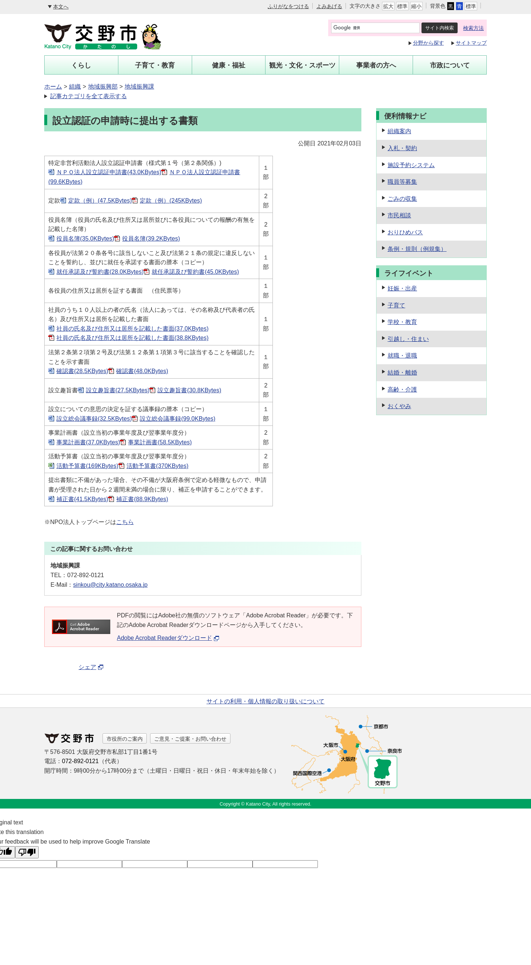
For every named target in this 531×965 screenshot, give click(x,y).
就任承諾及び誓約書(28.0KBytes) (99, 272)
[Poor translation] (27, 852)
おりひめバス (405, 232)
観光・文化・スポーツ (302, 65)
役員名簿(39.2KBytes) (151, 238)
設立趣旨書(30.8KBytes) (189, 390)
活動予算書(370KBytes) (157, 466)
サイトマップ (471, 43)
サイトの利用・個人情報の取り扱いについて (265, 701)
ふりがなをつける (288, 6)
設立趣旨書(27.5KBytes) (117, 390)
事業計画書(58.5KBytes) (159, 442)
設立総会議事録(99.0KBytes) (177, 419)
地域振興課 (139, 86)
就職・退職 (402, 355)
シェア (91, 667)
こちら (125, 522)
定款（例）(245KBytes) (171, 200)
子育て (396, 305)
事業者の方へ (376, 65)
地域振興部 (103, 86)
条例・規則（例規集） (417, 249)
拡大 (388, 6)
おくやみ (399, 406)
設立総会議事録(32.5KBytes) (94, 419)
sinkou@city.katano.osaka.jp (110, 585)
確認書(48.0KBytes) (142, 371)
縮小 (416, 6)
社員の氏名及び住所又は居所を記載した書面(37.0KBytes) (132, 328)
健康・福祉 (228, 65)
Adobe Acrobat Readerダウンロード (168, 638)
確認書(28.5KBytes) (82, 371)
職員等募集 (402, 182)
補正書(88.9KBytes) (142, 499)
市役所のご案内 (125, 739)
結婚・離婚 (402, 372)
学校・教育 (402, 322)
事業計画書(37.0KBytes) (88, 442)
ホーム (53, 86)
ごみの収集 (402, 199)
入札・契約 (402, 148)
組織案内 (399, 131)
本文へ (61, 7)
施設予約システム (411, 165)
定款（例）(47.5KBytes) (100, 200)
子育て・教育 (155, 65)
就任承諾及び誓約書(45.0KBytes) (195, 272)
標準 (402, 6)
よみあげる (329, 6)
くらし (81, 65)
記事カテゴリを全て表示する (88, 96)
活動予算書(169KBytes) (87, 466)
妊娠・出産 (402, 288)
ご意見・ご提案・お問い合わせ (190, 739)
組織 (75, 86)
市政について (450, 65)
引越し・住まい (408, 339)
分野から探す (428, 43)
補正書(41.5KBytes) (82, 499)
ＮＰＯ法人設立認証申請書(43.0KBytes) (108, 172)
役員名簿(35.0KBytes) (85, 238)
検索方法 (473, 28)
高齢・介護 (402, 389)
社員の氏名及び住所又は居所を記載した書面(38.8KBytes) (132, 338)
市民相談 (399, 215)
